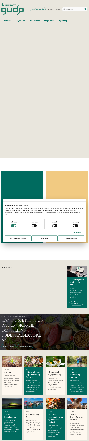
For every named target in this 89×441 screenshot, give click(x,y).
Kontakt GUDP (73, 419)
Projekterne (20, 21)
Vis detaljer (77, 232)
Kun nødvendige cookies (18, 238)
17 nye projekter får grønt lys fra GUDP (20, 181)
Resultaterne (35, 21)
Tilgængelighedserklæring (20, 434)
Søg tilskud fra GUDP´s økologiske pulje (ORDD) (33, 409)
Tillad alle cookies (71, 238)
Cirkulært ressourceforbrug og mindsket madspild (55, 352)
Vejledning (63, 21)
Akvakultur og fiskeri (33, 349)
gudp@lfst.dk (10, 413)
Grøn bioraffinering (10, 349)
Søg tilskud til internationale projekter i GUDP (34, 414)
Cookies (5, 434)
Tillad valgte (44, 238)
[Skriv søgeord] (75, 9)
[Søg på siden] (85, 9)
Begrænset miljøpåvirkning (54, 315)
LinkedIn (50, 403)
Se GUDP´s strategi (8, 297)
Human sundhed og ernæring (75, 317)
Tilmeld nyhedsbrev (74, 253)
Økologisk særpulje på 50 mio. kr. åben (66, 181)
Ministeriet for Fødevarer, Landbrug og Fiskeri (77, 406)
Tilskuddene (6, 21)
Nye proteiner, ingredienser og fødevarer (33, 317)
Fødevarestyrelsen (75, 410)
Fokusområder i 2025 (25, 297)
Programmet (49, 21)
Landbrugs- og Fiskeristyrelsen (74, 415)
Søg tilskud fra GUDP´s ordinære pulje (32, 404)
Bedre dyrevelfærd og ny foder (76, 350)
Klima (8, 314)
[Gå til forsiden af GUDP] (12, 9)
